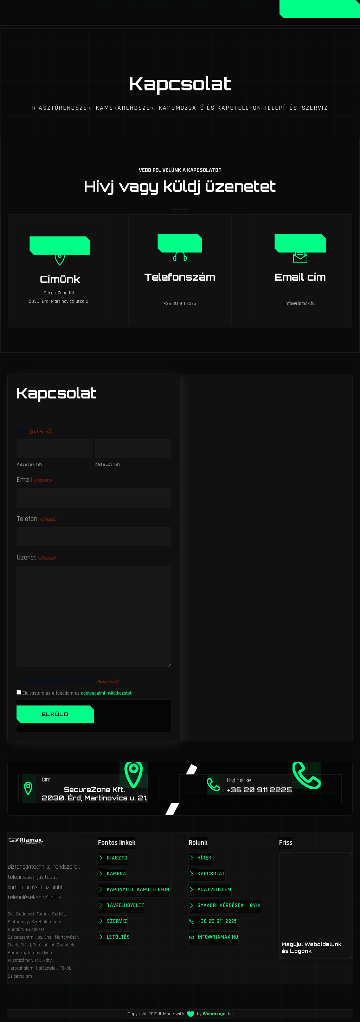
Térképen (59, 244)
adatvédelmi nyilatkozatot (106, 691)
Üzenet (300, 242)
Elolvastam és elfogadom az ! (77, 691)
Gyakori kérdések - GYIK (223, 908)
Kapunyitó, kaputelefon (138, 887)
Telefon (36, 516)
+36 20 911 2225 (218, 929)
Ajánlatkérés (320, 9)
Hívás (180, 242)
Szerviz (117, 918)
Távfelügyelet (126, 903)
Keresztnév (107, 462)
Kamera (117, 871)
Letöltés (118, 934)
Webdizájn (214, 1011)
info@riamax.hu (218, 945)
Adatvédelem (215, 887)
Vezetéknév (29, 462)
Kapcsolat (212, 871)
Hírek (205, 855)
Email (34, 477)
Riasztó (117, 855)
